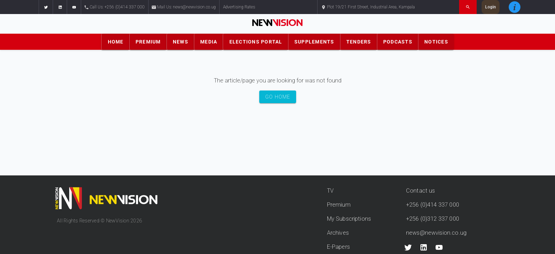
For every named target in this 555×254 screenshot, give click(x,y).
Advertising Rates (239, 7)
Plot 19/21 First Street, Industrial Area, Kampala (368, 7)
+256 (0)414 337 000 (432, 204)
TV (330, 190)
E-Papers (338, 246)
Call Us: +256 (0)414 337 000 (115, 7)
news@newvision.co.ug (436, 232)
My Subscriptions (349, 218)
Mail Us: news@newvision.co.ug (184, 7)
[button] (46, 7)
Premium (339, 204)
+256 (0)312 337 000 (432, 218)
